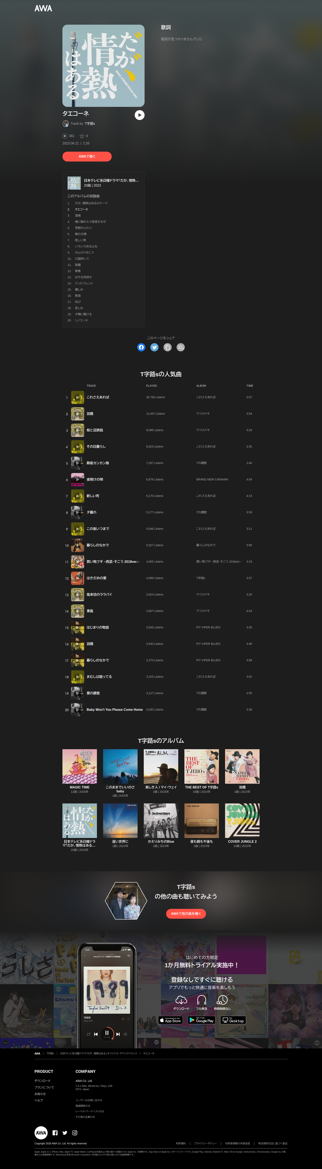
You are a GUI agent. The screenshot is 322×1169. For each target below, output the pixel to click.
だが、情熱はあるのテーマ (91, 203)
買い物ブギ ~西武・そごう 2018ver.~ (113, 561)
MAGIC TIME (80, 787)
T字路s (90, 123)
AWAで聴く (87, 156)
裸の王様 (80, 234)
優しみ (79, 289)
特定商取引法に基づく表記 (273, 1143)
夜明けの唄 (95, 479)
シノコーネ (81, 320)
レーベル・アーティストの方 (90, 1111)
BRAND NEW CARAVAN (212, 479)
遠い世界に (120, 841)
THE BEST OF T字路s (201, 787)
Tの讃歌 (201, 463)
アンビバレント (84, 283)
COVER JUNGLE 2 (242, 841)
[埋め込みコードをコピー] (181, 347)
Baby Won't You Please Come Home (115, 709)
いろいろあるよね (86, 246)
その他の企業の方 (85, 1117)
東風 (90, 611)
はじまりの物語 (98, 627)
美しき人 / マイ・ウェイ (161, 787)
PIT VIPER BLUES (208, 627)
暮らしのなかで (98, 545)
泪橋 (90, 413)
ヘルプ (38, 1100)
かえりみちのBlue (161, 841)
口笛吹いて (82, 258)
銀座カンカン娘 (98, 463)
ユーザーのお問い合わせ (89, 1100)
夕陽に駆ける (83, 314)
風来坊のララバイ (99, 594)
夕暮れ (92, 512)
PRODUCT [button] (43, 1071)
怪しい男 (80, 240)
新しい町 (93, 496)
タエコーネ (148, 1053)
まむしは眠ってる (99, 677)
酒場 (78, 215)
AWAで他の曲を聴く (186, 913)
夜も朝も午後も (201, 841)
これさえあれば (98, 397)
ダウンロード (42, 1080)
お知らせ (40, 1094)
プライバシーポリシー (205, 1143)
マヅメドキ (203, 413)
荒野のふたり (83, 228)
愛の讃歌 (93, 693)
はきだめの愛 (96, 578)
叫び (78, 302)
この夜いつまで (98, 529)
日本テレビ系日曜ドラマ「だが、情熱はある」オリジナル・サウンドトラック (135, 180)
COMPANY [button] (85, 1071)
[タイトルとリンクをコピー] (167, 347)
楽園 (78, 265)
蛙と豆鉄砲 (95, 430)
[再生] (140, 115)
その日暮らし (96, 446)
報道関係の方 (83, 1105)
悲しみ (79, 308)
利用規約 (181, 1143)
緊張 (78, 295)
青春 (78, 271)
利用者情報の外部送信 (237, 1143)
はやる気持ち (83, 277)
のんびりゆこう (84, 252)
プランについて (44, 1087)
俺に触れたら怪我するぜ (90, 221)
